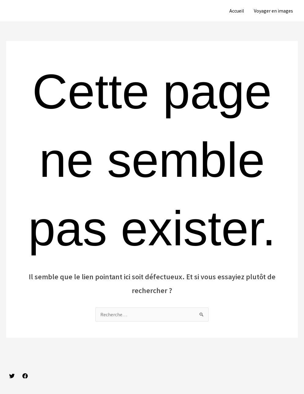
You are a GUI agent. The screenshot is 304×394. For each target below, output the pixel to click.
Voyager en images (273, 11)
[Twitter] (12, 376)
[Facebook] (25, 376)
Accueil (236, 11)
